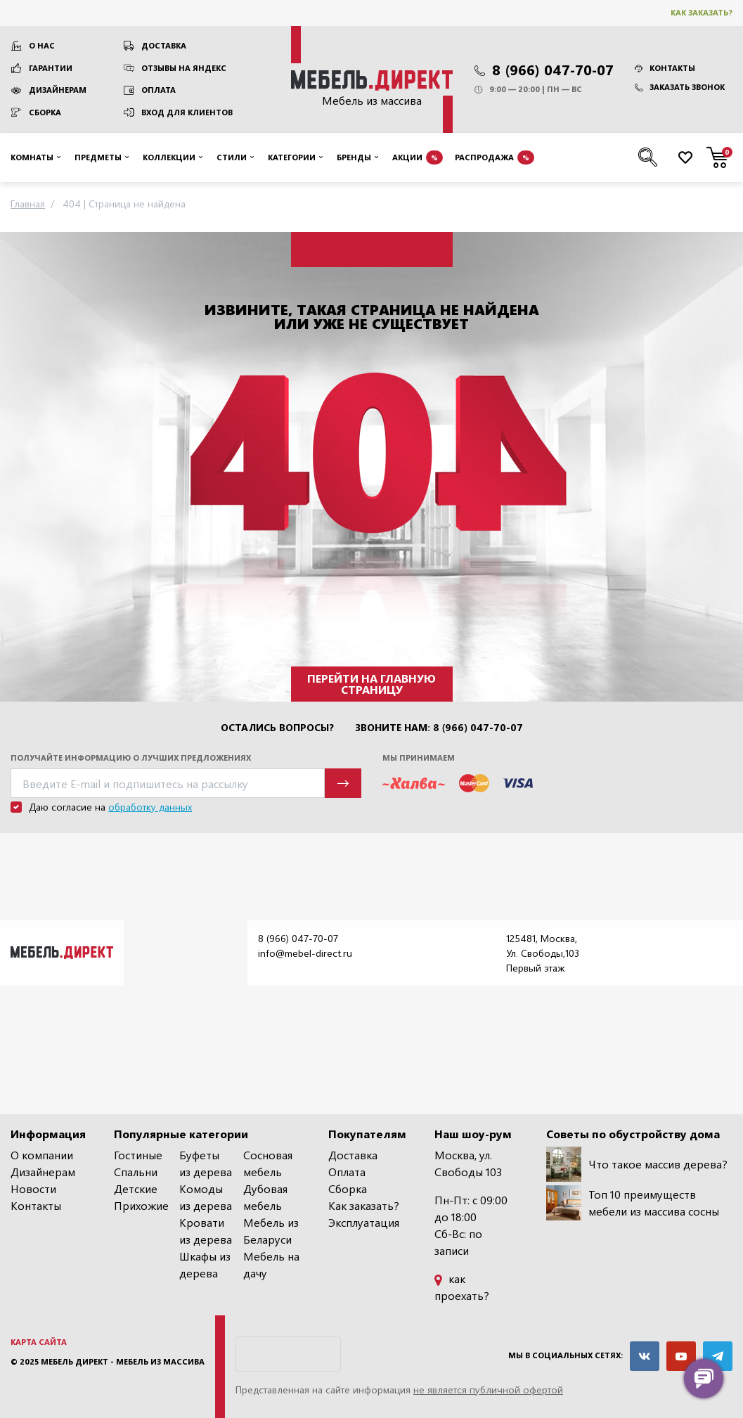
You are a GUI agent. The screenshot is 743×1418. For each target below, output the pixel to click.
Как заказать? (701, 12)
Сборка (45, 112)
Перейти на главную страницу (371, 684)
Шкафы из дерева (205, 1264)
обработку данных (150, 806)
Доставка (163, 45)
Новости (33, 1188)
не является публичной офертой (488, 1389)
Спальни (135, 1171)
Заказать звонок (680, 87)
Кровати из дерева (205, 1230)
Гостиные (138, 1154)
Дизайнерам (57, 89)
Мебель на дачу (271, 1264)
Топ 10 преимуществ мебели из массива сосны (632, 1202)
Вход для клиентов (187, 112)
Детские (135, 1188)
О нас (42, 45)
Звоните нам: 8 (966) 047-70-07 (439, 728)
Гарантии (50, 68)
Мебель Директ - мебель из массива (123, 1361)
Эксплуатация (363, 1222)
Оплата (158, 89)
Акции (417, 157)
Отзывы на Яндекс (183, 68)
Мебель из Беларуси (271, 1230)
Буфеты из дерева (205, 1163)
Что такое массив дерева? (637, 1164)
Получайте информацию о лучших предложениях (131, 757)
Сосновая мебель (267, 1163)
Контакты (665, 68)
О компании (42, 1154)
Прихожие (141, 1205)
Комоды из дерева (205, 1197)
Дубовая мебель (265, 1197)
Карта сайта (39, 1341)
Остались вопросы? (277, 728)
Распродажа (494, 157)
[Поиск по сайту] (648, 157)
